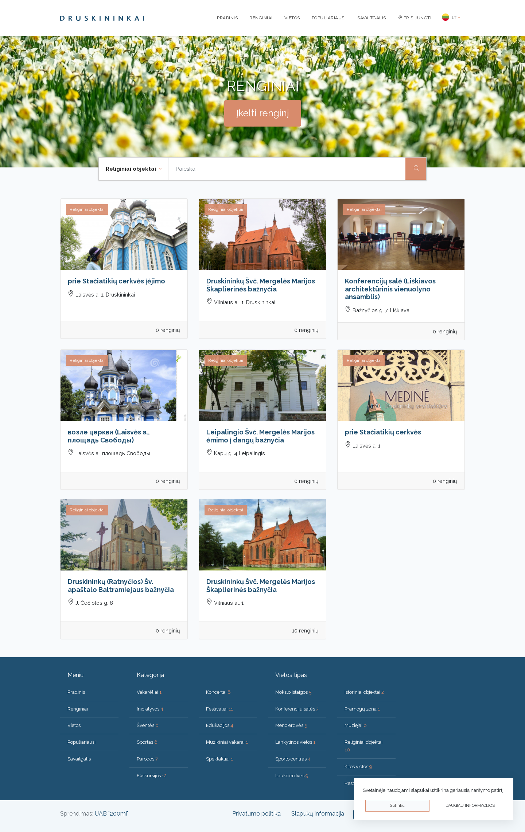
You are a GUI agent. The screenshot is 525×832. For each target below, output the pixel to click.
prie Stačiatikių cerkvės (383, 432)
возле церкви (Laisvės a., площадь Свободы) (109, 436)
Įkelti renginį (262, 113)
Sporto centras (293, 759)
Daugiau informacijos (470, 805)
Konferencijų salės (297, 709)
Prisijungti (415, 17)
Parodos (147, 759)
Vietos (292, 17)
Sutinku (397, 805)
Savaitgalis (371, 17)
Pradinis (227, 17)
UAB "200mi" (111, 813)
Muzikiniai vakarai (227, 742)
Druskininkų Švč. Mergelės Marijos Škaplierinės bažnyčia (260, 285)
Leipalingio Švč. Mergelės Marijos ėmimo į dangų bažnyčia (260, 436)
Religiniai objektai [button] (132, 169)
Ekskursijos (152, 775)
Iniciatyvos (150, 709)
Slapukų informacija (317, 813)
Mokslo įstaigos (293, 692)
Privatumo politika (256, 813)
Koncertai (218, 692)
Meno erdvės (291, 725)
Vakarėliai (149, 692)
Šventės (148, 725)
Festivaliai (219, 709)
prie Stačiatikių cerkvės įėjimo (116, 281)
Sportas (147, 742)
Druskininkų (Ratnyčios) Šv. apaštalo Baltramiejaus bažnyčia (121, 585)
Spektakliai (219, 759)
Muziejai (356, 725)
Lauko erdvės (291, 775)
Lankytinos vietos (295, 742)
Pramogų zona (362, 709)
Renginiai (261, 17)
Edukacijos (219, 725)
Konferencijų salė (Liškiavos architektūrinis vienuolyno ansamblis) (390, 289)
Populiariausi (329, 17)
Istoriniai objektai (364, 692)
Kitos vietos (358, 766)
